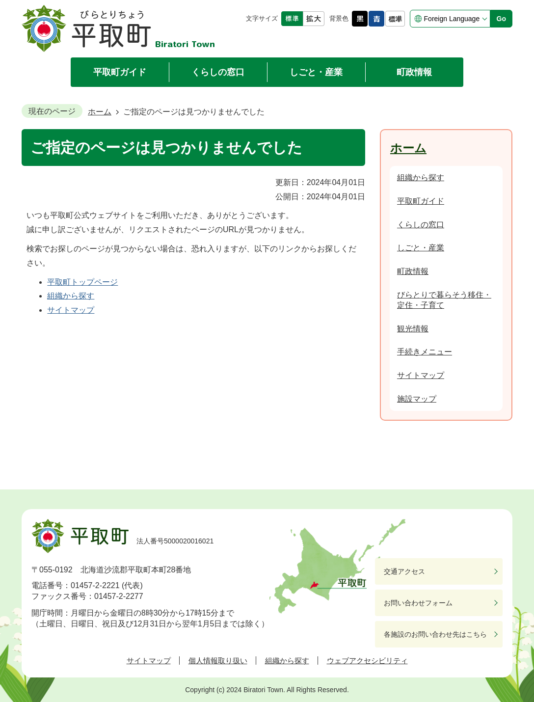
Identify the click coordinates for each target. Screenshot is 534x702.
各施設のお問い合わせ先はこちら (435, 634)
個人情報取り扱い (217, 660)
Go (501, 19)
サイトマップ (70, 310)
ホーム (99, 112)
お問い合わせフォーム (418, 603)
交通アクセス (404, 571)
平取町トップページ (82, 282)
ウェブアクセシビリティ (367, 660)
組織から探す (70, 296)
